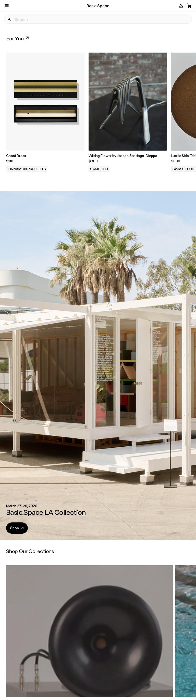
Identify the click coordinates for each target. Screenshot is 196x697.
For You (18, 38)
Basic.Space (98, 5)
